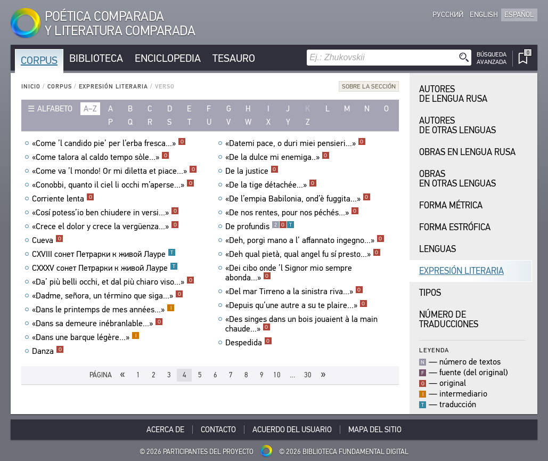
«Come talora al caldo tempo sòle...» (100, 157)
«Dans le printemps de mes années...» (103, 309)
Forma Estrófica (454, 227)
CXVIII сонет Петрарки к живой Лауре (104, 254)
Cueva (47, 240)
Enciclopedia (168, 58)
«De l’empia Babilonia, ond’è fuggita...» (298, 199)
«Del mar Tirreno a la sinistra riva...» (294, 291)
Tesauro (233, 58)
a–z (90, 109)
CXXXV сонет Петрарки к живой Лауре (105, 268)
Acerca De (165, 429)
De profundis (260, 226)
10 (277, 375)
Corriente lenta (63, 199)
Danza (48, 351)
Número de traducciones (448, 319)
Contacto (218, 429)
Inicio (30, 86)
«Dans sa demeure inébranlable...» (97, 323)
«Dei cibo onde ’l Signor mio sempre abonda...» (288, 272)
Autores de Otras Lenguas (457, 125)
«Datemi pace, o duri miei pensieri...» (295, 143)
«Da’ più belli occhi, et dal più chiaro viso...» (113, 282)
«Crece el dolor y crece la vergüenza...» (105, 226)
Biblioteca (96, 58)
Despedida (248, 342)
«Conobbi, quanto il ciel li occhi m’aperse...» (113, 185)
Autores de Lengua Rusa (453, 94)
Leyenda (434, 349)
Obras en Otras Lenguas (457, 178)
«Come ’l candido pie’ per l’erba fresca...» (109, 143)
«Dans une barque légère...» (86, 337)
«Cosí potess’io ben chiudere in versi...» (105, 212)
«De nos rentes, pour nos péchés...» (292, 212)
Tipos (430, 292)
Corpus (39, 60)
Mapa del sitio (375, 429)
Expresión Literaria (113, 86)
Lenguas (437, 249)
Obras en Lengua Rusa (467, 152)
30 (308, 375)
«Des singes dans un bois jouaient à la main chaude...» (301, 324)
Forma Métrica (450, 205)
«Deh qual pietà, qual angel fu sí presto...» (303, 254)
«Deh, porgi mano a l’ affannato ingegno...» (305, 240)
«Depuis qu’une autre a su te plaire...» (296, 305)
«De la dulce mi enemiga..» (277, 157)
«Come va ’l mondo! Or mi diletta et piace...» (114, 171)
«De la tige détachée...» (271, 185)
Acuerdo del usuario (292, 429)
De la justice (252, 171)
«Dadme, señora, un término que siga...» (107, 296)
